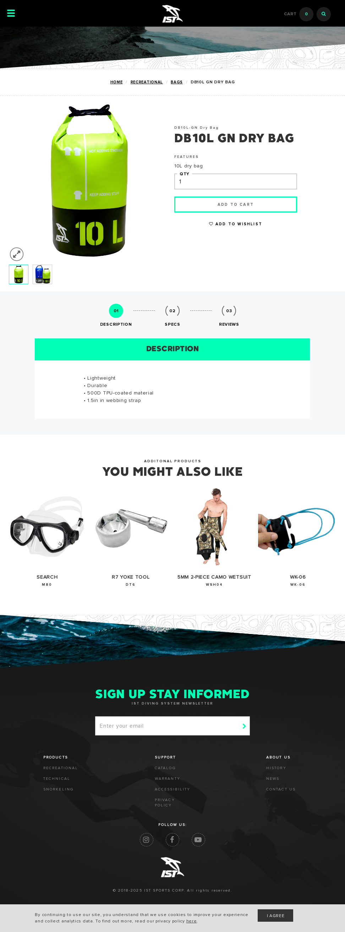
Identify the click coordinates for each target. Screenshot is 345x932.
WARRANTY (167, 779)
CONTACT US (281, 789)
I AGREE (276, 916)
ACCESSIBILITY (172, 789)
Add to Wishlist (235, 224)
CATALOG (165, 768)
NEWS (272, 779)
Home (116, 82)
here (191, 921)
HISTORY (276, 768)
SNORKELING (58, 789)
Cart (299, 14)
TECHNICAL (56, 779)
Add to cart (236, 204)
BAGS (177, 82)
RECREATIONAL (147, 82)
